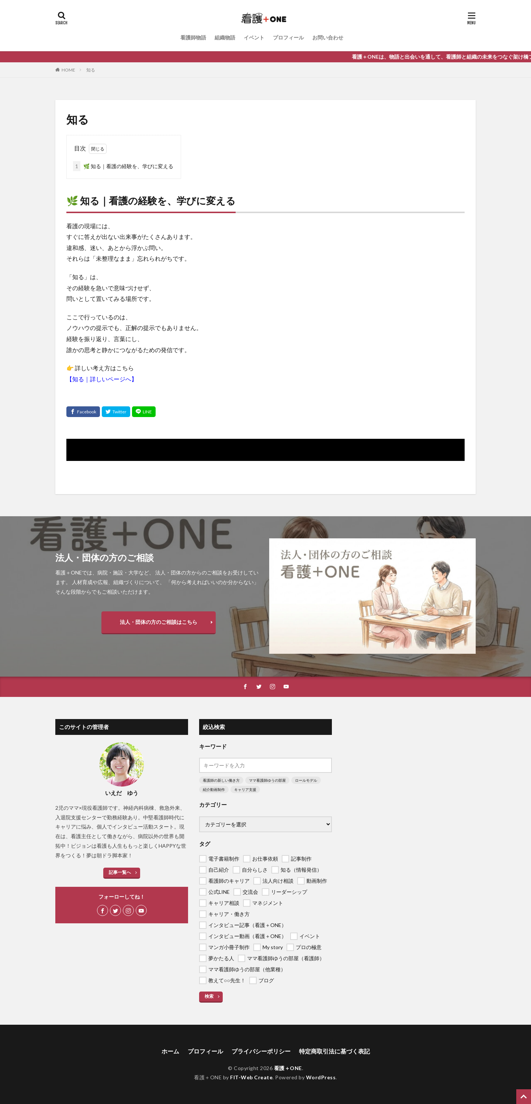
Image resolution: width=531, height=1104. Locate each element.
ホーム (170, 1051)
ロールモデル (306, 780)
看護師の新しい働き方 (221, 780)
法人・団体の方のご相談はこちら (158, 622)
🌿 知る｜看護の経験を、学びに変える (123, 166)
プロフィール (288, 37)
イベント (254, 37)
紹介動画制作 (214, 789)
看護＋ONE (288, 1068)
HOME (68, 70)
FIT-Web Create (251, 1077)
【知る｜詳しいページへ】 (101, 378)
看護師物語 (193, 37)
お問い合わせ (327, 37)
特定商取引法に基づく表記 (334, 1051)
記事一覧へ (120, 872)
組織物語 (225, 37)
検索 (209, 996)
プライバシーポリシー (261, 1051)
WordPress (321, 1077)
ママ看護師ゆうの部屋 (267, 780)
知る (90, 70)
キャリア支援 (245, 789)
